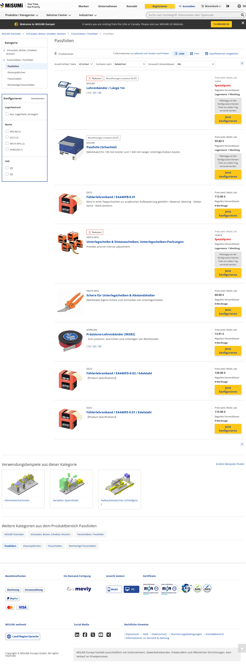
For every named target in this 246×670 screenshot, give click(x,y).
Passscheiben (15, 78)
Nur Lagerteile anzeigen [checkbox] (24, 114)
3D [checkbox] (11, 174)
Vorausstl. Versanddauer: (161, 64)
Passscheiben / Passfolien (84, 33)
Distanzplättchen (16, 72)
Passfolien (13, 66)
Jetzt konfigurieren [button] (228, 119)
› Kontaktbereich (214, 634)
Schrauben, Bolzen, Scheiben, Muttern (46, 33)
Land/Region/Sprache (25, 636)
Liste (181, 53)
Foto (196, 53)
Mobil (113, 589)
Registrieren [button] (160, 6)
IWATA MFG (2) (17, 143)
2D (94, 92)
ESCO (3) (14, 137)
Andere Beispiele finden (230, 464)
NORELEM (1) (16, 149)
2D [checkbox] (11, 168)
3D (99, 92)
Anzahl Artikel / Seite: (65, 64)
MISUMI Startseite (11, 33)
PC (130, 589)
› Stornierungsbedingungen (185, 634)
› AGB (145, 634)
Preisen (165, 53)
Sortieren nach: (104, 64)
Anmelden (186, 6)
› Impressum (131, 634)
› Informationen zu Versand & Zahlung (146, 638)
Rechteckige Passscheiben (21, 84)
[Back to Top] (242, 648)
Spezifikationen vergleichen (223, 53)
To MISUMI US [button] (221, 24)
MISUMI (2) (15, 131)
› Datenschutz (159, 634)
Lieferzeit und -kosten (144, 53)
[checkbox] (24, 131)
